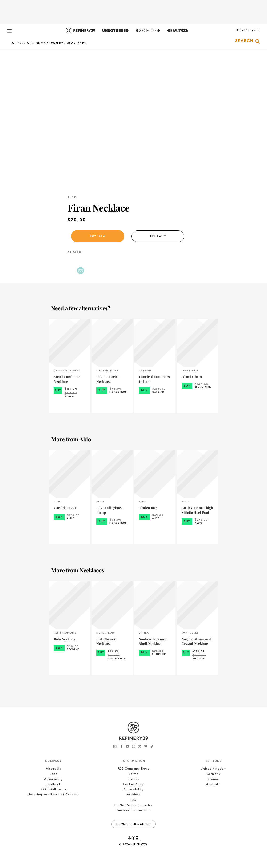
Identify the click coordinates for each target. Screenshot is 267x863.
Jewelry (56, 43)
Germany (213, 773)
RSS (133, 800)
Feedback (53, 784)
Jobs (53, 773)
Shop (41, 43)
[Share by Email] (80, 270)
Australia (213, 784)
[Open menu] (9, 29)
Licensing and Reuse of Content (53, 794)
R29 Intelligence (53, 789)
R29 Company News (133, 768)
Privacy (133, 779)
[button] (239, 35)
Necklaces (76, 43)
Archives (133, 794)
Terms (133, 773)
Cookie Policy (133, 784)
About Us (53, 768)
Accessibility (133, 789)
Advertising (53, 779)
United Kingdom (213, 768)
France (213, 779)
